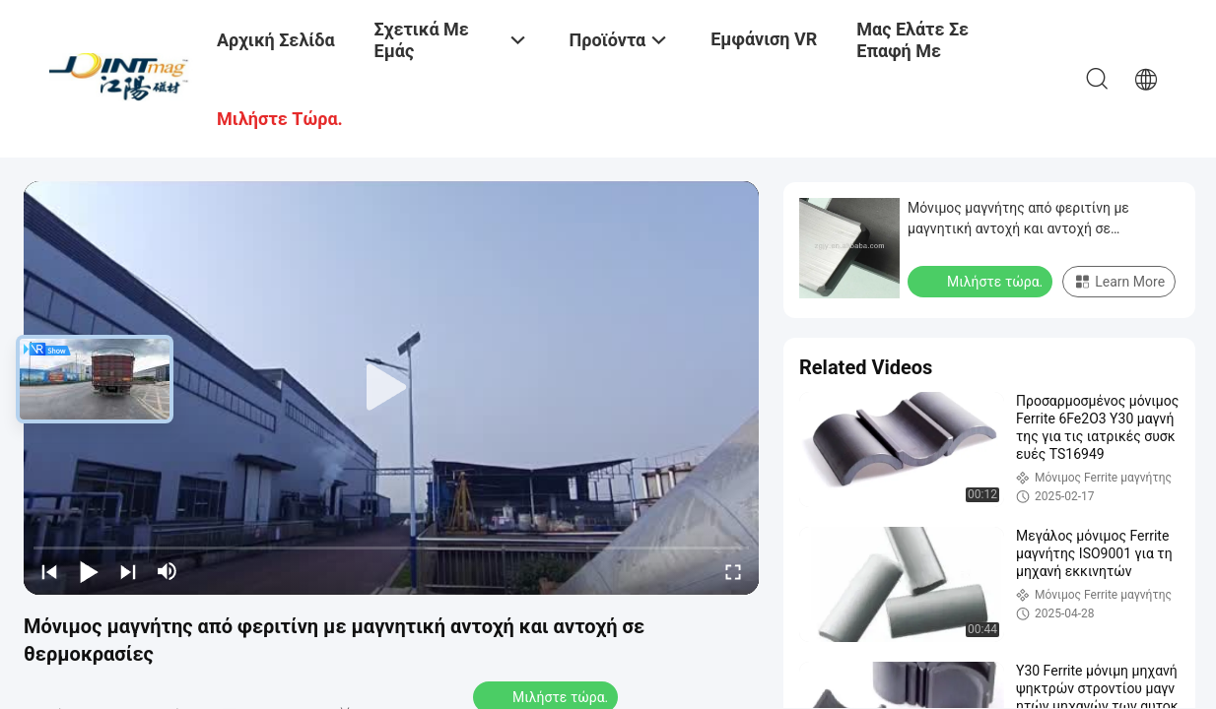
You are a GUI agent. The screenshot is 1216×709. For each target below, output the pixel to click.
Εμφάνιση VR (763, 39)
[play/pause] (88, 571)
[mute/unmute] (167, 571)
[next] (128, 571)
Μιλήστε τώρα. (982, 280)
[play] (391, 388)
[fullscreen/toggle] (733, 571)
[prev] (49, 571)
